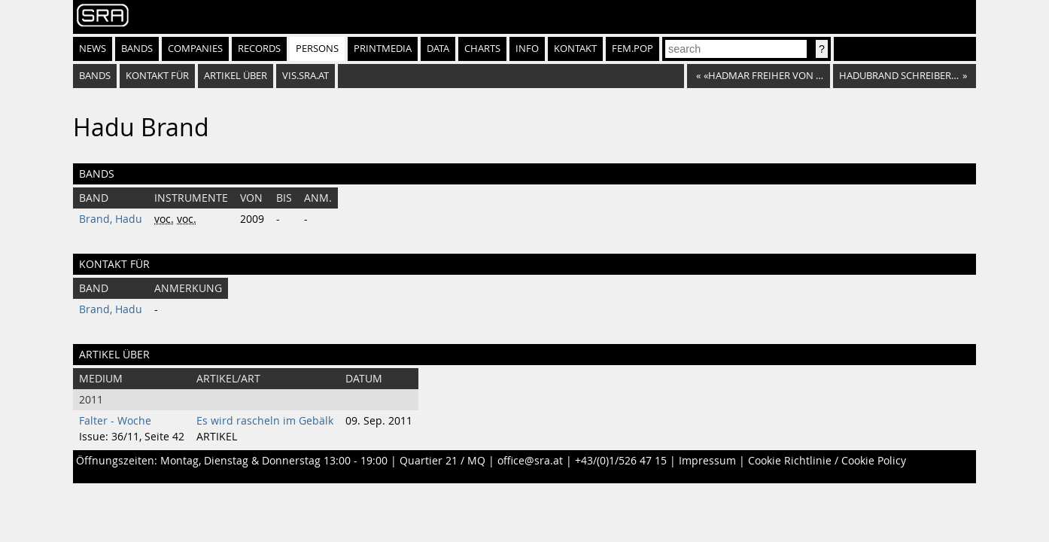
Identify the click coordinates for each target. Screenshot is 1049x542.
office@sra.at (530, 460)
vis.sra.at (305, 75)
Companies (195, 48)
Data (438, 48)
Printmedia (383, 48)
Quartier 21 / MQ (442, 460)
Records (259, 48)
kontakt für (157, 75)
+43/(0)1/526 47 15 (621, 460)
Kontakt (575, 48)
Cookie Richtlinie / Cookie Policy (827, 460)
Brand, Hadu (110, 219)
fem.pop (632, 48)
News (92, 48)
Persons (317, 48)
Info (527, 48)
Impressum (707, 460)
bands (95, 75)
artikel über (235, 75)
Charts (482, 48)
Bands (137, 48)
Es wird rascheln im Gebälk (264, 421)
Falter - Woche (115, 421)
